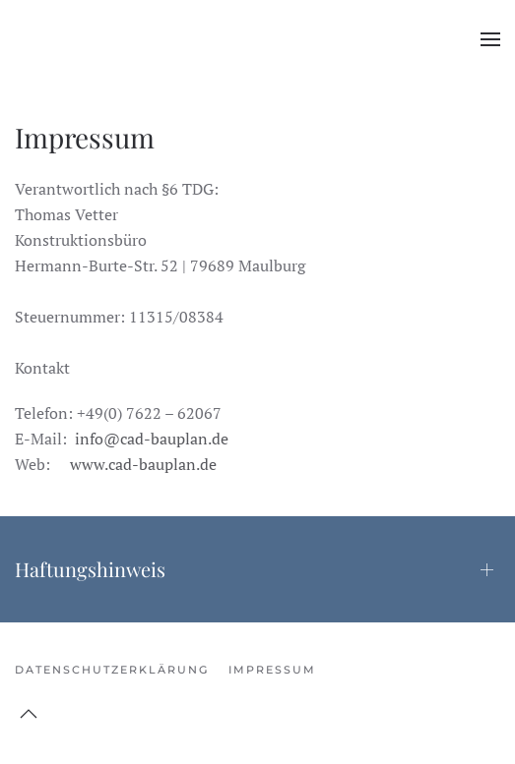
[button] (490, 39)
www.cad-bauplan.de (143, 464)
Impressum (272, 669)
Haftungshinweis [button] (90, 569)
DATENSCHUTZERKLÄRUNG (112, 669)
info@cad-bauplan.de (151, 438)
